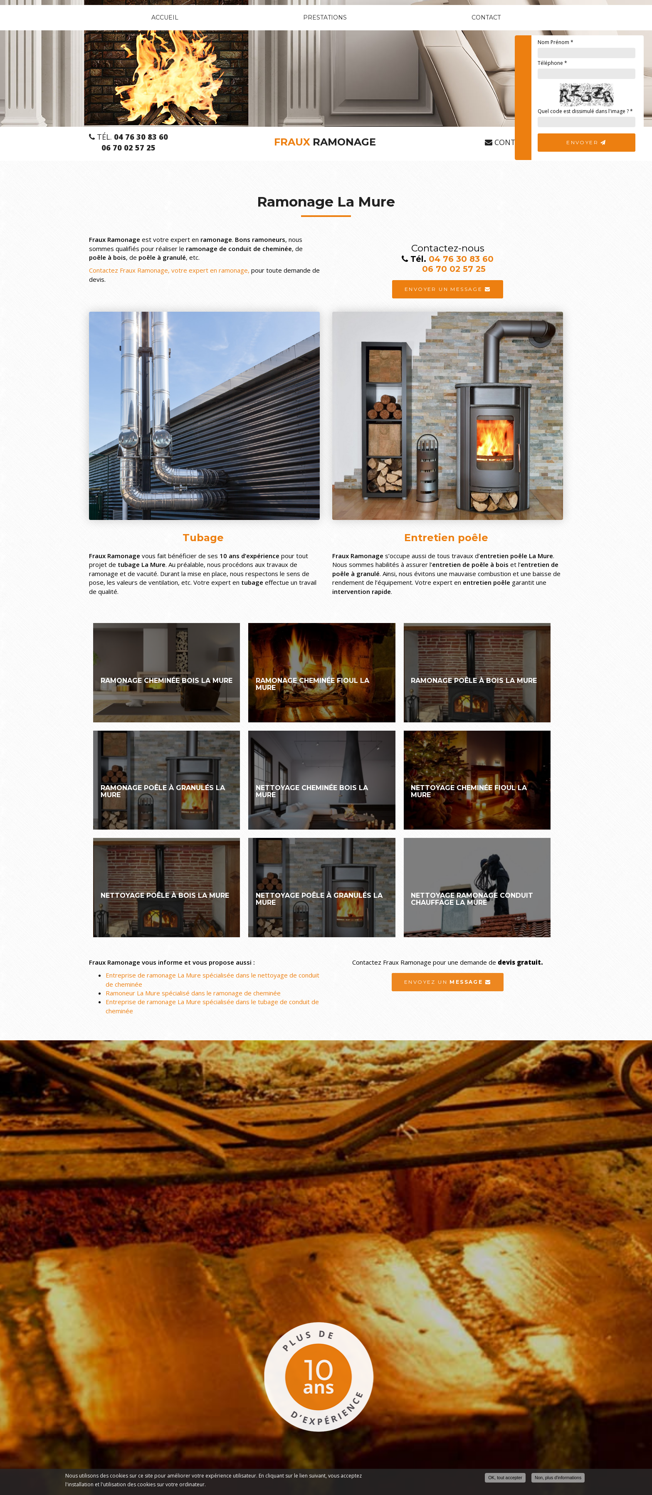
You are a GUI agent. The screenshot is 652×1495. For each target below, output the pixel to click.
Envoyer (586, 142)
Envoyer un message (448, 289)
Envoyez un (447, 982)
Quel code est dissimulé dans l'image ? (585, 111)
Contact (486, 17)
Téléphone (552, 62)
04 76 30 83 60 (461, 259)
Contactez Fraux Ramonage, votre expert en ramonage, (170, 270)
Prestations (325, 17)
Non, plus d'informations (558, 1477)
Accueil (164, 17)
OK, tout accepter (505, 1477)
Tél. (128, 137)
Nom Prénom (555, 42)
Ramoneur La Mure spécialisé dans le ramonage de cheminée (193, 993)
